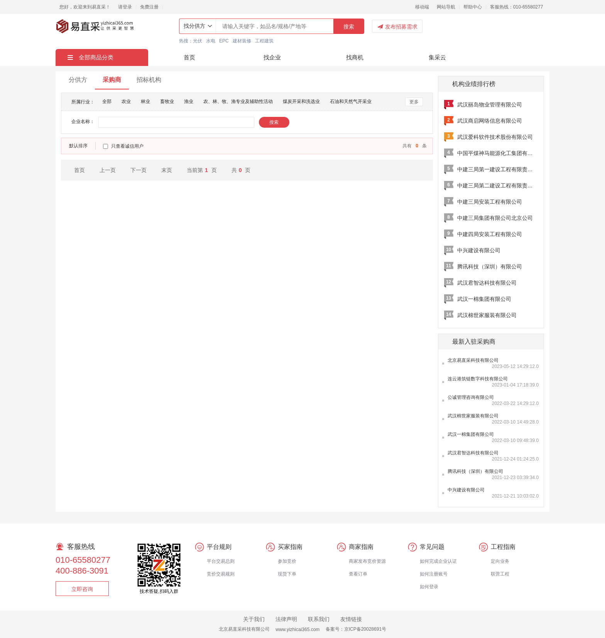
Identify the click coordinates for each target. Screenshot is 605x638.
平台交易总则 (221, 561)
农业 (126, 101)
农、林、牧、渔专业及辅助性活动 (238, 101)
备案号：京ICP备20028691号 (356, 629)
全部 (107, 101)
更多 (414, 102)
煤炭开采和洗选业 (301, 101)
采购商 (112, 79)
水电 (210, 41)
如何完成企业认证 (438, 561)
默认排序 (78, 146)
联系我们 (319, 619)
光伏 (197, 41)
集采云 (437, 57)
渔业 (188, 101)
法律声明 (286, 619)
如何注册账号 (434, 574)
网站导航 (446, 7)
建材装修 (242, 41)
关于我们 (254, 619)
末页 (166, 170)
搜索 (348, 27)
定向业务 (500, 561)
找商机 (354, 57)
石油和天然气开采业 (351, 101)
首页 (189, 57)
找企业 (272, 57)
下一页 (138, 170)
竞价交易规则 (221, 574)
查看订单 (358, 574)
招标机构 (149, 79)
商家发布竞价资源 (367, 561)
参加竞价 (287, 561)
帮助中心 (472, 7)
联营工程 (500, 574)
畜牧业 (167, 101)
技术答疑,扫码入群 (159, 591)
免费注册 (149, 7)
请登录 (125, 7)
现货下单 (287, 574)
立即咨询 (82, 589)
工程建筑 (264, 41)
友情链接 (351, 619)
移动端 (422, 7)
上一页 (108, 170)
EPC (224, 41)
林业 (145, 101)
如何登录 (429, 586)
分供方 (78, 79)
